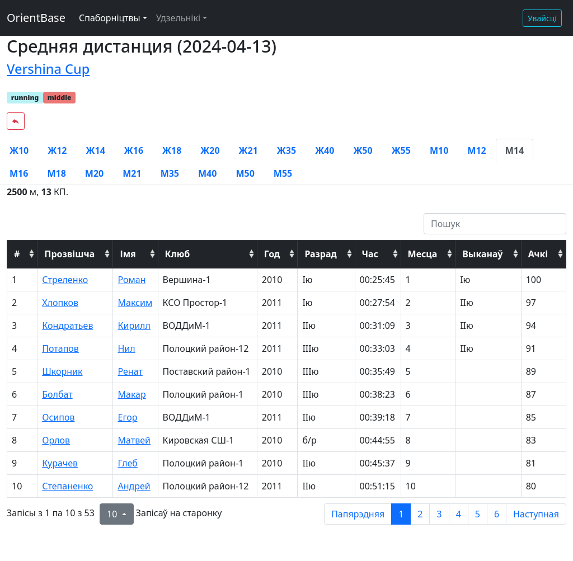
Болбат (57, 394)
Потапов (60, 348)
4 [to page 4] (458, 514)
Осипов (58, 417)
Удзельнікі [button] (178, 18)
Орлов (56, 440)
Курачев (60, 463)
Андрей (134, 486)
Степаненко (67, 486)
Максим (135, 302)
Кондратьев (67, 325)
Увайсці (542, 18)
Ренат (130, 371)
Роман (131, 280)
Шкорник (62, 371)
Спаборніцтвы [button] (109, 18)
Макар (131, 394)
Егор (127, 417)
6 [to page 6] (496, 514)
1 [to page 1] (400, 514)
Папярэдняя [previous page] (357, 514)
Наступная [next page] (536, 514)
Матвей (134, 440)
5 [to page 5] (477, 514)
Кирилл (134, 325)
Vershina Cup (48, 69)
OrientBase (36, 17)
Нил (126, 348)
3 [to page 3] (439, 514)
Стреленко (65, 280)
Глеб (127, 463)
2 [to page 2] (419, 514)
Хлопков (60, 302)
